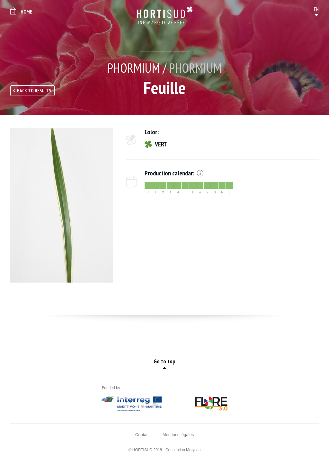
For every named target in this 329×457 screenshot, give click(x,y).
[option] (61, 205)
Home (26, 11)
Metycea (193, 450)
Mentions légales (178, 434)
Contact (142, 434)
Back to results (34, 91)
